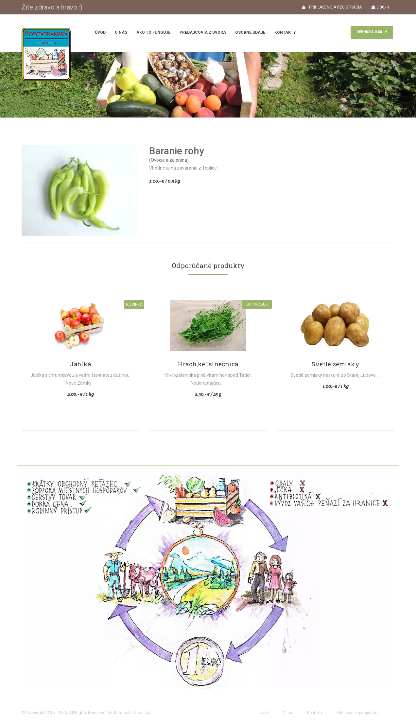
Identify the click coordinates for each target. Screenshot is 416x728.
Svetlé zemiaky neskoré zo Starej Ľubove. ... (335, 375)
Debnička (371, 32)
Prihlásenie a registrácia (359, 712)
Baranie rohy (176, 150)
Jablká (80, 364)
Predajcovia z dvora (203, 32)
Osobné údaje (250, 32)
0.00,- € (381, 7)
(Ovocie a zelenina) (169, 160)
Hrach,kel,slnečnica (208, 364)
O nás (121, 32)
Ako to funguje (153, 32)
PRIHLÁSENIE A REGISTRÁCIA (332, 7)
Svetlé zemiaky (335, 364)
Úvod (100, 32)
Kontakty (285, 32)
